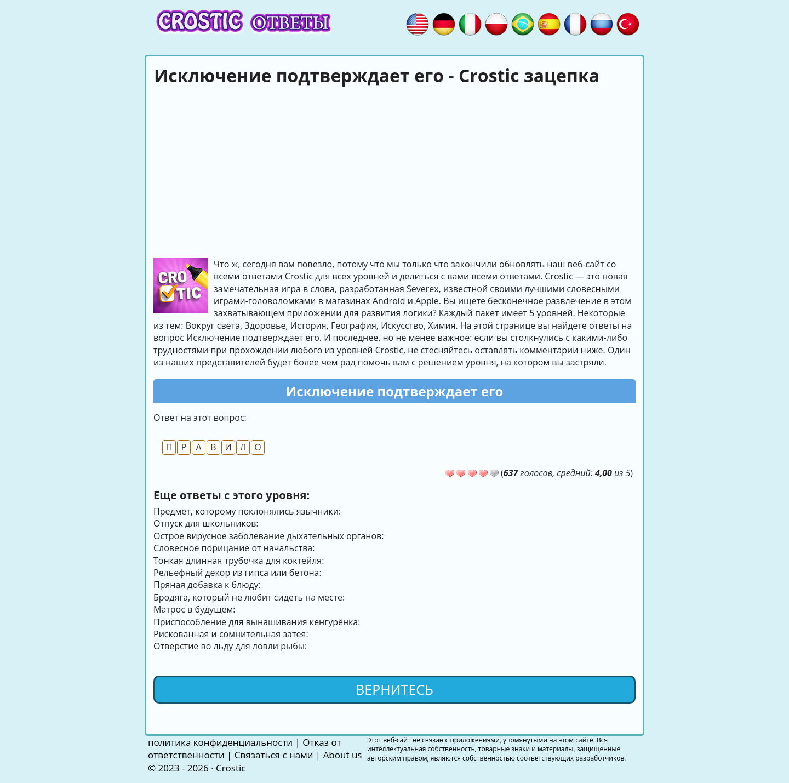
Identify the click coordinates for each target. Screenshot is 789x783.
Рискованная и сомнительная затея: (230, 634)
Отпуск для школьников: (206, 523)
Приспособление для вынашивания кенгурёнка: (256, 622)
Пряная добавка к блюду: (207, 585)
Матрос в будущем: (194, 609)
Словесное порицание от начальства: (234, 548)
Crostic (230, 768)
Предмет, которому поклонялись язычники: (247, 511)
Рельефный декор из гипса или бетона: (237, 573)
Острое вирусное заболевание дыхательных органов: (268, 536)
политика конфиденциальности (220, 742)
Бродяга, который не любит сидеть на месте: (249, 597)
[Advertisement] (394, 170)
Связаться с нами (274, 754)
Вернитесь (394, 689)
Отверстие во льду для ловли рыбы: (230, 646)
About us (342, 754)
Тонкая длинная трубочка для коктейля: (238, 561)
